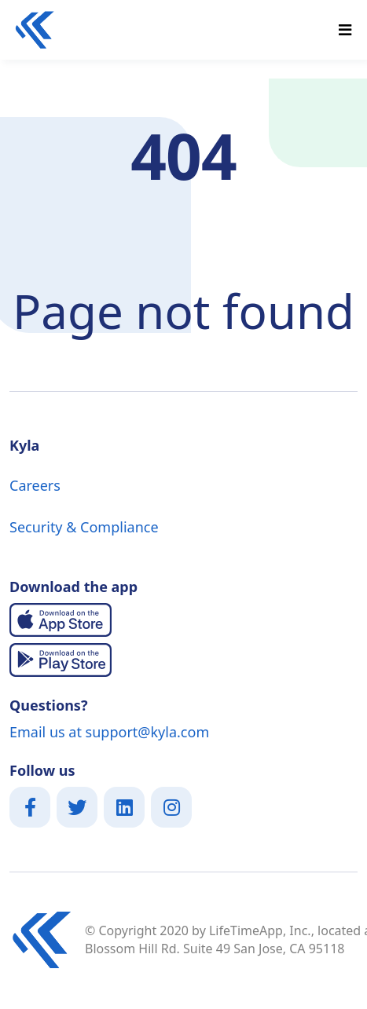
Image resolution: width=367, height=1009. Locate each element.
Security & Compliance (84, 526)
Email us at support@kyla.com (109, 731)
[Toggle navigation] (345, 29)
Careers (35, 485)
